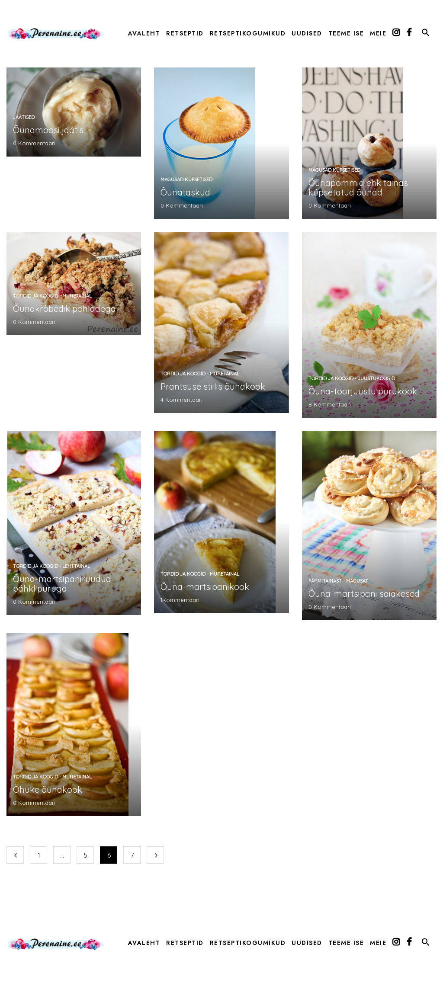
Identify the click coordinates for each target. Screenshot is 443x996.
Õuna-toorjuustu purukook (362, 391)
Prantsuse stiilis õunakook (213, 386)
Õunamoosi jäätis (48, 130)
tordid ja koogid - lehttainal (51, 566)
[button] (425, 34)
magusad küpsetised (186, 179)
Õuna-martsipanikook (205, 586)
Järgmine (155, 855)
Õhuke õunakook (47, 789)
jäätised (24, 117)
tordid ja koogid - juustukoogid (351, 378)
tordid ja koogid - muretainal (52, 296)
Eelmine (15, 855)
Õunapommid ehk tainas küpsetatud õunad (358, 187)
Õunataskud (185, 192)
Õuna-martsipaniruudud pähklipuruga (62, 583)
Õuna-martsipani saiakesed (364, 593)
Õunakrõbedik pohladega (64, 308)
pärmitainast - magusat (338, 581)
